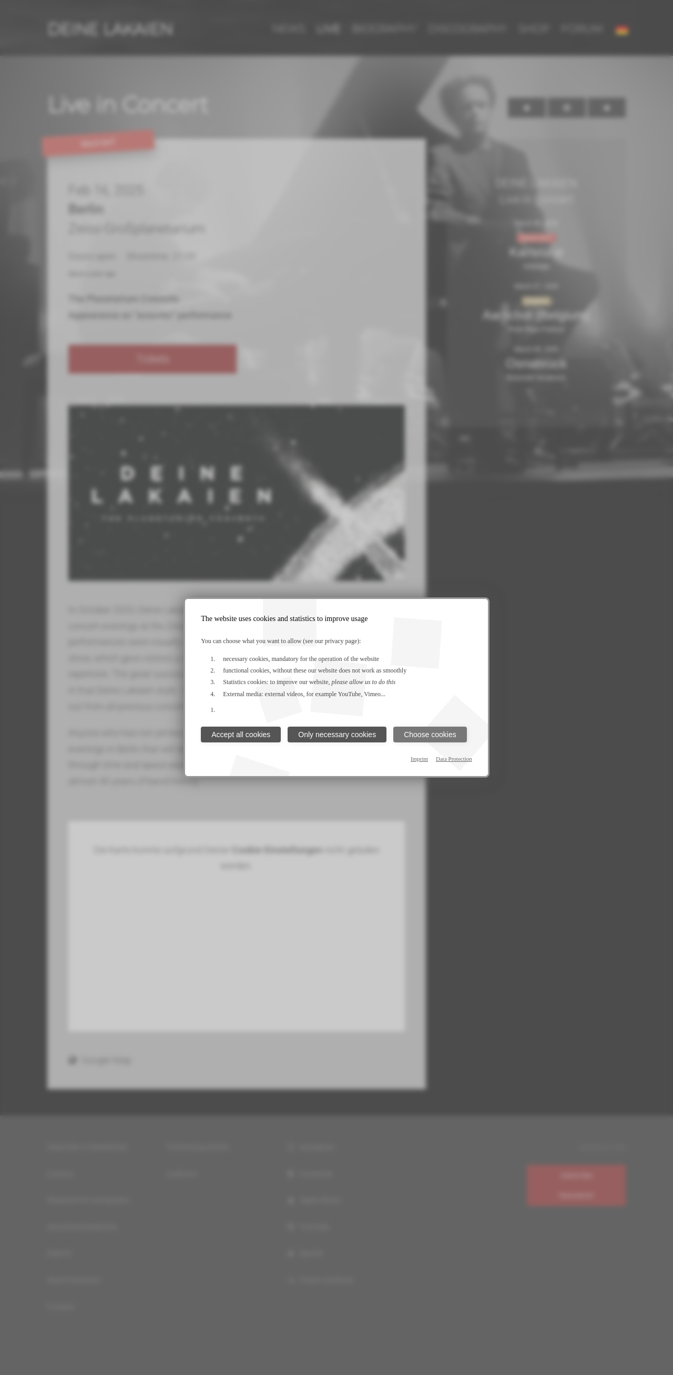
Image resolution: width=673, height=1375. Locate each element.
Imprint (419, 759)
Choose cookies (430, 734)
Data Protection (454, 759)
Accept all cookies (240, 734)
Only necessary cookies (337, 734)
